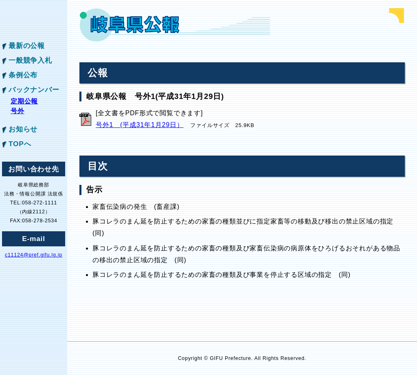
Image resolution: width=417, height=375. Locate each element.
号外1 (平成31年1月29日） (140, 124)
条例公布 (23, 75)
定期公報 (24, 101)
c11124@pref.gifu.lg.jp (33, 255)
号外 (17, 110)
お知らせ (23, 129)
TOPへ (20, 144)
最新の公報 (27, 46)
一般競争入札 (30, 60)
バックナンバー (34, 90)
